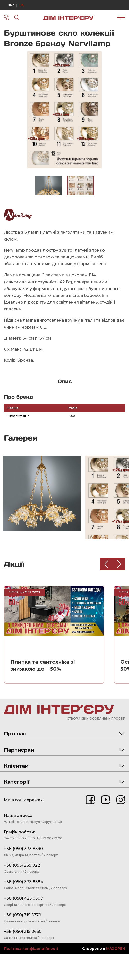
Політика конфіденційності (31, 949)
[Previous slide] (106, 564)
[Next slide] (119, 564)
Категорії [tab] (64, 782)
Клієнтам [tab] (64, 766)
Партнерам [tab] (64, 750)
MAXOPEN (115, 948)
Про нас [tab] (64, 734)
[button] (121, 56)
